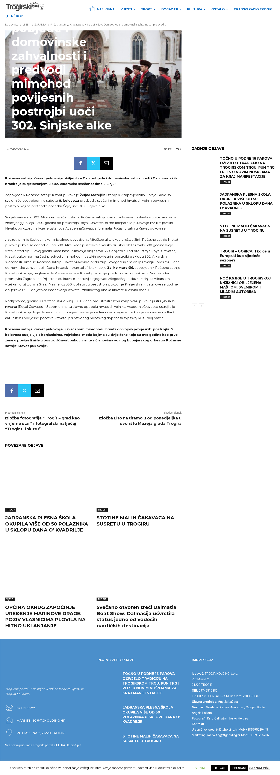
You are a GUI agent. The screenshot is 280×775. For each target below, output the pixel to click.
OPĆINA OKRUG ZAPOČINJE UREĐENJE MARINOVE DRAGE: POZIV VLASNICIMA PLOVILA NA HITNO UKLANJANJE (45, 616)
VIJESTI (10, 599)
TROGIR (10, 509)
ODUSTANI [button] (239, 768)
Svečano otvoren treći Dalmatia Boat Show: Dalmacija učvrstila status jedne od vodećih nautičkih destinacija (136, 616)
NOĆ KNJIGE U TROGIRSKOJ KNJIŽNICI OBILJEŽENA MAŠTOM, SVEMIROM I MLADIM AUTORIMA (245, 285)
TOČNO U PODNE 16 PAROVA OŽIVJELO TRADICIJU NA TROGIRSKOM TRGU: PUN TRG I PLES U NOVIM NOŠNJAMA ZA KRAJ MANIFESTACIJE (247, 167)
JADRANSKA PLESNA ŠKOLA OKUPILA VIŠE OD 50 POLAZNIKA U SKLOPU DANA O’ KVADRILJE (46, 524)
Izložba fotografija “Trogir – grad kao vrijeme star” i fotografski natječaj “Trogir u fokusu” (42, 423)
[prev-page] (194, 306)
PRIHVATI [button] (219, 768)
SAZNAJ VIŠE (259, 768)
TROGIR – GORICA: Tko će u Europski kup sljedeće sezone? (245, 255)
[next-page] (201, 306)
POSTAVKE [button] (198, 768)
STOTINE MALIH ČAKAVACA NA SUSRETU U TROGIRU (135, 521)
